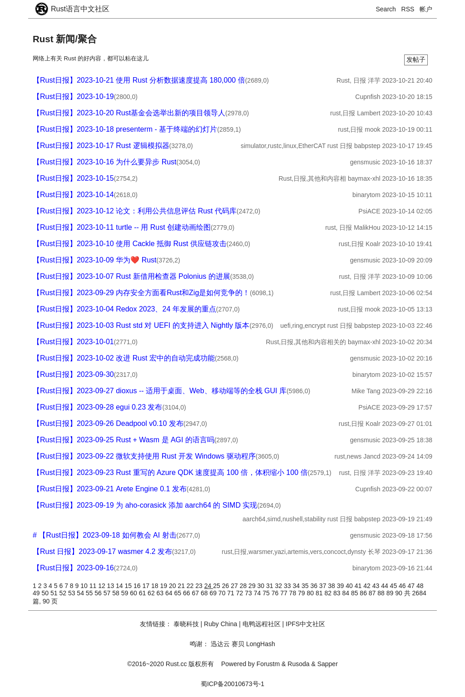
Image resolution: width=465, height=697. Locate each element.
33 (288, 585)
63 (161, 593)
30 (261, 585)
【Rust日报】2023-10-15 (73, 178)
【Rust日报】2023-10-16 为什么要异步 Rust (105, 162)
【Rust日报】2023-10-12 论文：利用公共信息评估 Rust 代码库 (135, 211)
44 (385, 585)
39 (341, 585)
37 (323, 585)
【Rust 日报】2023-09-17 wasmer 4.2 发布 (102, 551)
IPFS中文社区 (305, 624)
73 (249, 593)
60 (134, 593)
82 (328, 593)
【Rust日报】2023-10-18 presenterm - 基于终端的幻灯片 (125, 129)
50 (45, 593)
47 (412, 585)
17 (146, 585)
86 (364, 593)
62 (152, 593)
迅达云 (220, 644)
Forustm (268, 663)
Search (386, 9)
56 (98, 593)
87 (373, 593)
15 (129, 585)
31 (270, 585)
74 (258, 593)
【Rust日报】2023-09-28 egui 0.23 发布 (97, 407)
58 (116, 593)
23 (199, 585)
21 (182, 585)
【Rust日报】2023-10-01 (73, 342)
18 (155, 585)
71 (231, 593)
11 (93, 585)
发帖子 (415, 59)
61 (143, 593)
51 (54, 593)
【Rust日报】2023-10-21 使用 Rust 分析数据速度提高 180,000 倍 (139, 80)
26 (226, 585)
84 (346, 593)
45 (394, 585)
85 (355, 593)
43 (376, 585)
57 (108, 593)
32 (279, 585)
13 (111, 585)
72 (240, 593)
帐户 (426, 9)
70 (222, 593)
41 (359, 585)
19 (164, 585)
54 (81, 593)
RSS (408, 9)
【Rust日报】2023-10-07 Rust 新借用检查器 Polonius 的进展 (131, 276)
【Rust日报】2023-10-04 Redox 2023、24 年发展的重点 (124, 309)
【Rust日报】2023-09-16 (73, 568)
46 (403, 585)
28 (244, 585)
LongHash (260, 644)
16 (138, 585)
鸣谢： (199, 644)
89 (390, 593)
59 (125, 593)
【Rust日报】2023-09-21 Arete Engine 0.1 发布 (110, 489)
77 (284, 593)
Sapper (327, 663)
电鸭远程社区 (261, 624)
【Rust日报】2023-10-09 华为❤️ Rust (95, 260)
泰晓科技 (186, 624)
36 (314, 585)
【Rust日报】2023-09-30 (73, 374)
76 (276, 593)
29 (252, 585)
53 (72, 593)
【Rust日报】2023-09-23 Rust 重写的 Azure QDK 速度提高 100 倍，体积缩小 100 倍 (170, 472)
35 (306, 585)
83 (337, 593)
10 (84, 585)
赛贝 (238, 644)
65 (178, 593)
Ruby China (220, 624)
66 (187, 593)
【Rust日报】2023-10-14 (73, 194)
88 (381, 593)
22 (191, 585)
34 (296, 585)
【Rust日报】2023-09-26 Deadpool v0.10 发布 (108, 423)
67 (196, 593)
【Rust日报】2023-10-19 (73, 96)
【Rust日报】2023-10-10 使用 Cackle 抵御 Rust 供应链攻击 (130, 243)
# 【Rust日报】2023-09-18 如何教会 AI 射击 (105, 535)
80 (311, 593)
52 (63, 593)
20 (173, 585)
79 (302, 593)
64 (169, 593)
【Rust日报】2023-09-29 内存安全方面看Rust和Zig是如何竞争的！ (141, 293)
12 (102, 585)
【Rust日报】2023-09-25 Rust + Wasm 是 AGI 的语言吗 (123, 440)
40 (350, 585)
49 (37, 593)
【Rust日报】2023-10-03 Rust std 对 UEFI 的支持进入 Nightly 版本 (141, 325)
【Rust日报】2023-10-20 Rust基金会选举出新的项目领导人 (129, 113)
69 (213, 593)
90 (399, 593)
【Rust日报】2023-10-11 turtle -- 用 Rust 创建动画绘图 (122, 227)
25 (217, 585)
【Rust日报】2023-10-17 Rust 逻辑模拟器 (101, 145)
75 (266, 593)
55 (90, 593)
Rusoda (298, 663)
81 (320, 593)
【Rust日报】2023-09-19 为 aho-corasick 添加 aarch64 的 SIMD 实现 (145, 505)
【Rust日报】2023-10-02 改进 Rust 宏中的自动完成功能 (124, 358)
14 (120, 585)
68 (205, 593)
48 (420, 585)
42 (367, 585)
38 (332, 585)
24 (208, 585)
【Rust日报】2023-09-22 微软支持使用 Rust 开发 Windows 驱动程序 (144, 456)
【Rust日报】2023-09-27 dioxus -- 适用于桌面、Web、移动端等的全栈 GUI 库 (160, 391)
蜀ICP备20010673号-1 (232, 683)
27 (235, 585)
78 (293, 593)
